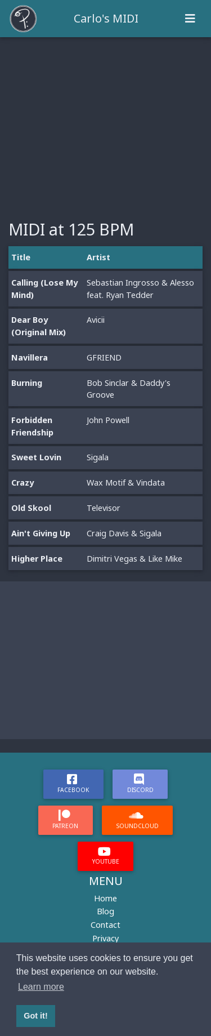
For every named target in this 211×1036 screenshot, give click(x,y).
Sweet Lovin (36, 457)
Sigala (98, 457)
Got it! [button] (35, 1015)
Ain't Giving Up (40, 533)
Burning (26, 382)
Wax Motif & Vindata (126, 482)
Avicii (96, 319)
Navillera (29, 357)
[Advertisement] (105, 122)
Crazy (22, 482)
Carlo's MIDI (106, 18)
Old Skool (31, 508)
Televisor (103, 508)
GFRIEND (104, 357)
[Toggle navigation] (190, 18)
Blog (105, 911)
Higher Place (36, 558)
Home (105, 898)
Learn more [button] (41, 986)
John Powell (108, 420)
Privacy (105, 938)
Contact (105, 924)
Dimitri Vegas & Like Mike (134, 558)
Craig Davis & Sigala (124, 533)
